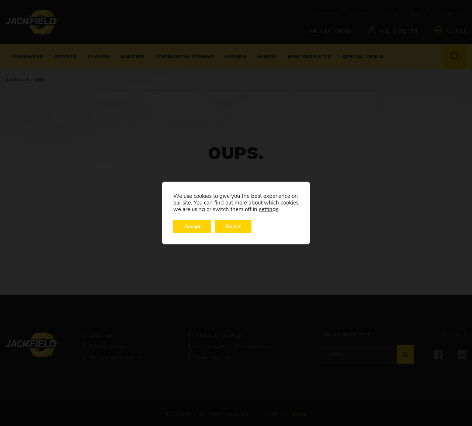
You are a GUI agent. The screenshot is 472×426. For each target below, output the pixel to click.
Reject (233, 226)
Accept (192, 226)
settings (268, 209)
